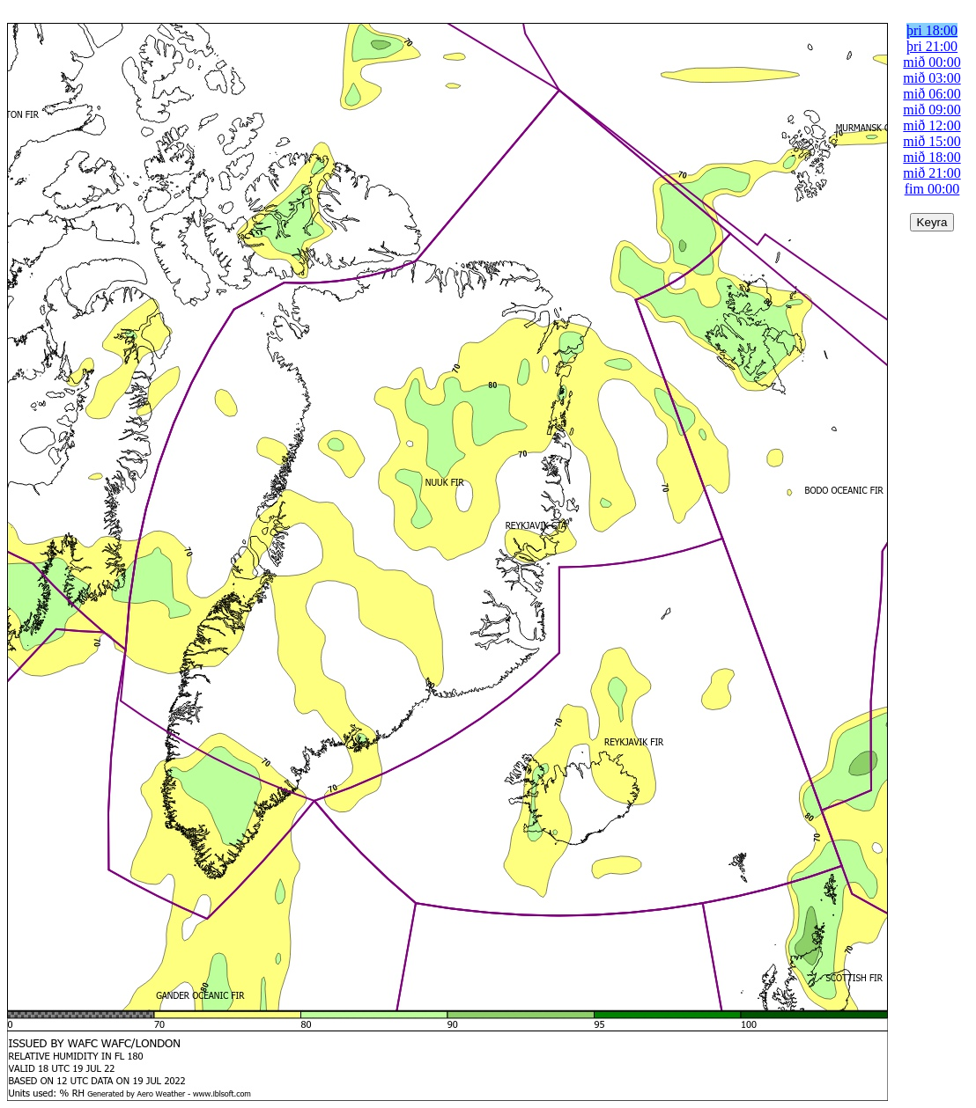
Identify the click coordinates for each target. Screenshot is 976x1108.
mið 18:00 (931, 157)
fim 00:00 (932, 188)
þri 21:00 (932, 46)
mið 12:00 (931, 125)
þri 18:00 (932, 30)
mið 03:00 (931, 77)
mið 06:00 (931, 93)
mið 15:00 (931, 141)
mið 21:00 (931, 172)
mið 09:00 (931, 109)
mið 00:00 (931, 62)
